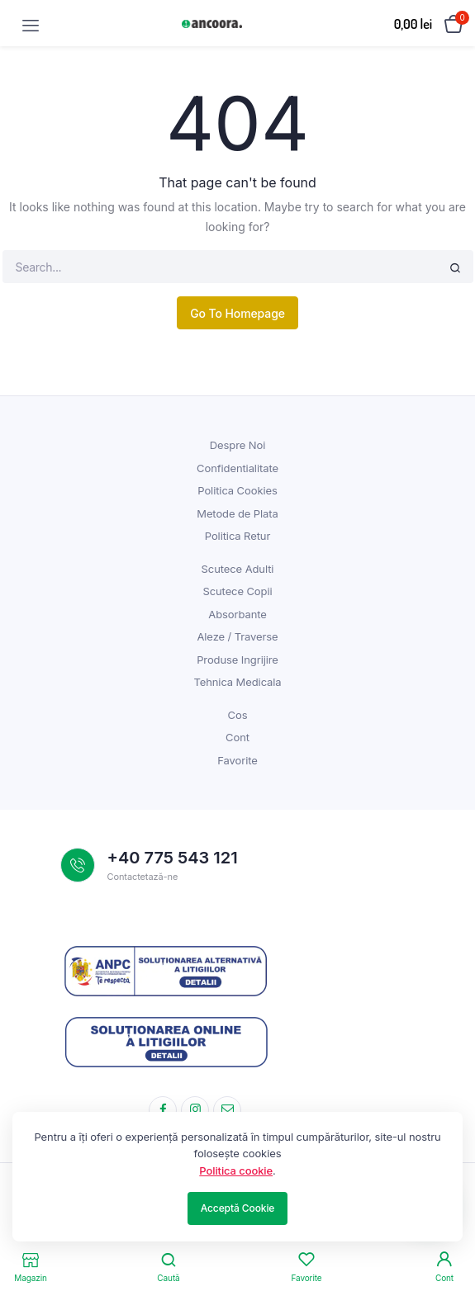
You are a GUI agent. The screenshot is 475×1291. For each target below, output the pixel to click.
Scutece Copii (237, 591)
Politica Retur (237, 535)
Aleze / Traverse (237, 636)
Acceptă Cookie (238, 1208)
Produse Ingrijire (237, 659)
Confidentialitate (237, 468)
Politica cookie (236, 1170)
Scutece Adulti (238, 568)
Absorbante (237, 614)
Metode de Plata (237, 513)
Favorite (237, 760)
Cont (237, 737)
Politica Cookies (237, 490)
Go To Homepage (237, 313)
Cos (238, 714)
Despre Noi (237, 445)
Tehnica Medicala (237, 681)
